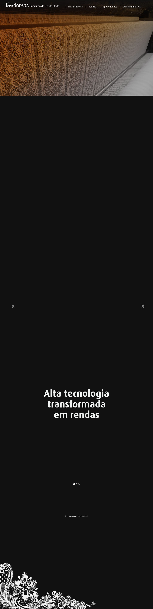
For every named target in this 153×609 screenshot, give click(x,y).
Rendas (92, 6)
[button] (11, 304)
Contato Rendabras (132, 6)
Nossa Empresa (75, 6)
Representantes (109, 6)
